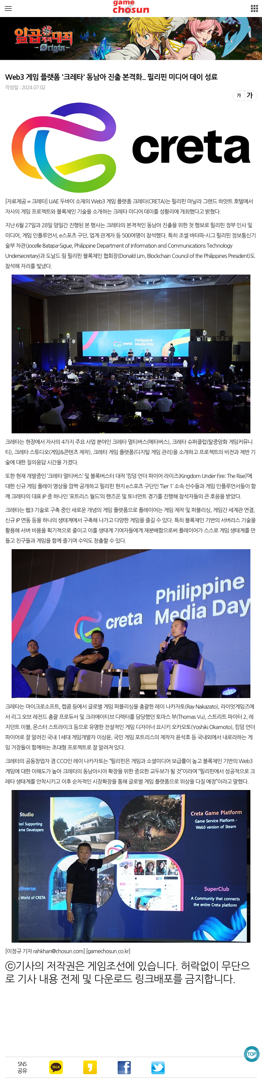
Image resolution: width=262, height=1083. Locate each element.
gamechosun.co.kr (108, 951)
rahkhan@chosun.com (58, 951)
